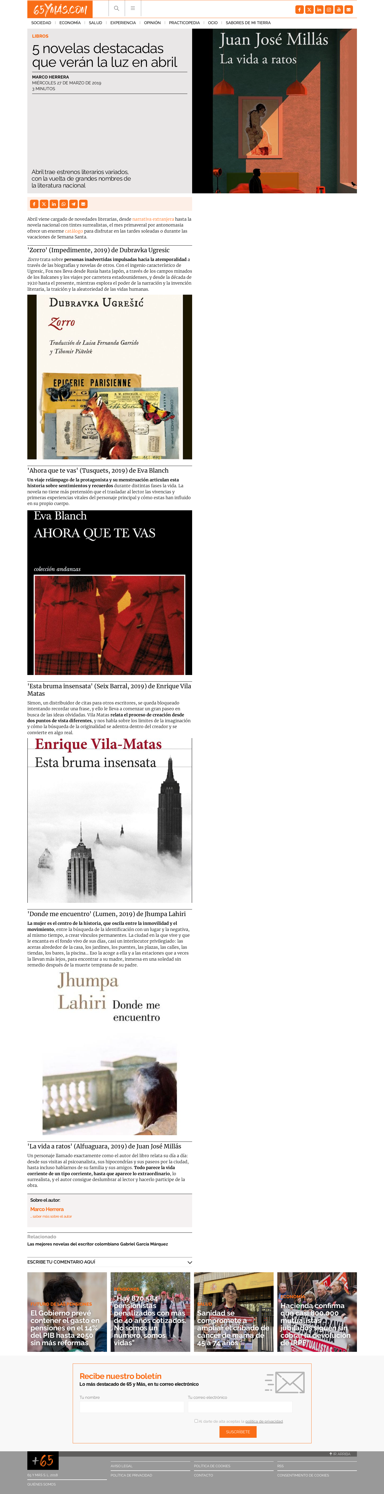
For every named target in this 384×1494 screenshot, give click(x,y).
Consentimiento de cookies (303, 1475)
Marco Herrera (50, 77)
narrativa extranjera (153, 219)
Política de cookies (212, 1466)
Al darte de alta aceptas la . (239, 1421)
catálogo (74, 231)
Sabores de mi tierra (248, 23)
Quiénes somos (41, 1484)
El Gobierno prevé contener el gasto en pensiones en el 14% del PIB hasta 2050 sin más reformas (64, 1324)
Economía (70, 23)
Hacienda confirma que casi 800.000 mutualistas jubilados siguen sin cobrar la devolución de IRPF (317, 1324)
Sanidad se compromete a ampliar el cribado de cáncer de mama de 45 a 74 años (232, 1328)
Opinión (152, 23)
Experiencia (123, 23)
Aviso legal (122, 1466)
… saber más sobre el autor (51, 1216)
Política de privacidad (131, 1475)
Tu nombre (90, 1397)
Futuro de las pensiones (61, 1296)
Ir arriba (340, 1454)
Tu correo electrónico (207, 1397)
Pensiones (126, 1289)
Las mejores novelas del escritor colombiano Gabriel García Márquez (97, 1244)
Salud (95, 23)
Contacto (203, 1475)
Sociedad (41, 23)
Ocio (213, 23)
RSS (280, 1466)
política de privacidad (264, 1421)
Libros (40, 36)
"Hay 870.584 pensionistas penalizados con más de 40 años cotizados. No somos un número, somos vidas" (150, 1320)
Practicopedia (184, 23)
